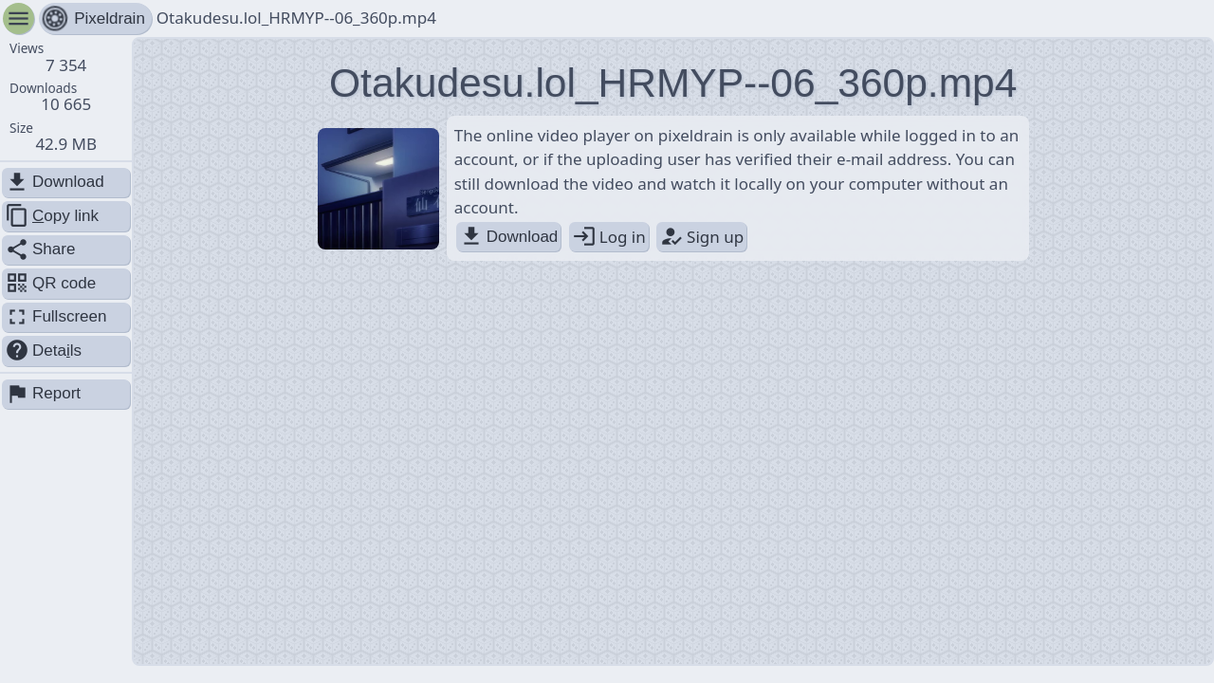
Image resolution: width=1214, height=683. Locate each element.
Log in (609, 236)
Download (509, 236)
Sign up (701, 236)
